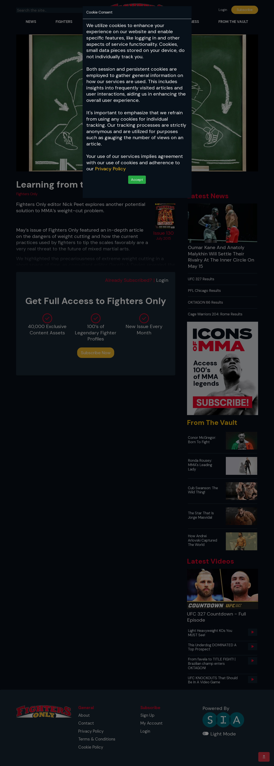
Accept (137, 179)
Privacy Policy (110, 169)
